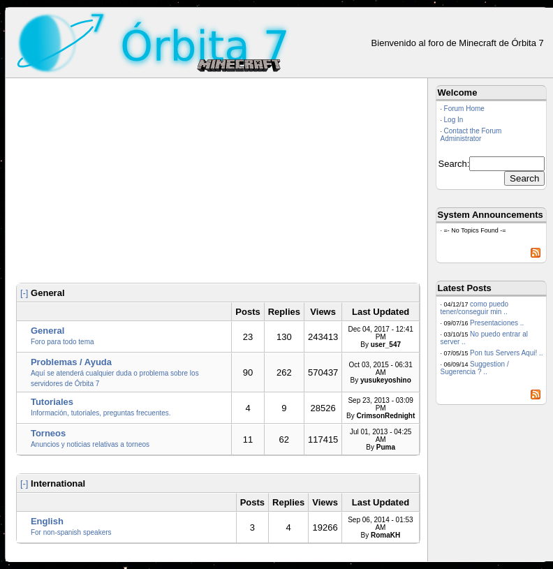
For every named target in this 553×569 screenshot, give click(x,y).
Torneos (48, 433)
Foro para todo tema (62, 342)
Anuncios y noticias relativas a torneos (90, 444)
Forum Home (464, 108)
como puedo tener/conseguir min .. (475, 308)
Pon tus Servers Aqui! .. (506, 353)
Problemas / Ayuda (71, 362)
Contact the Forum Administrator (471, 134)
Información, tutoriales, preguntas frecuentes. (101, 413)
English (47, 521)
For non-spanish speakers (71, 532)
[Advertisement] (218, 183)
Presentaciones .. (497, 323)
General (47, 330)
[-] (24, 293)
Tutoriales (52, 402)
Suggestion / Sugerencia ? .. (475, 368)
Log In (454, 120)
